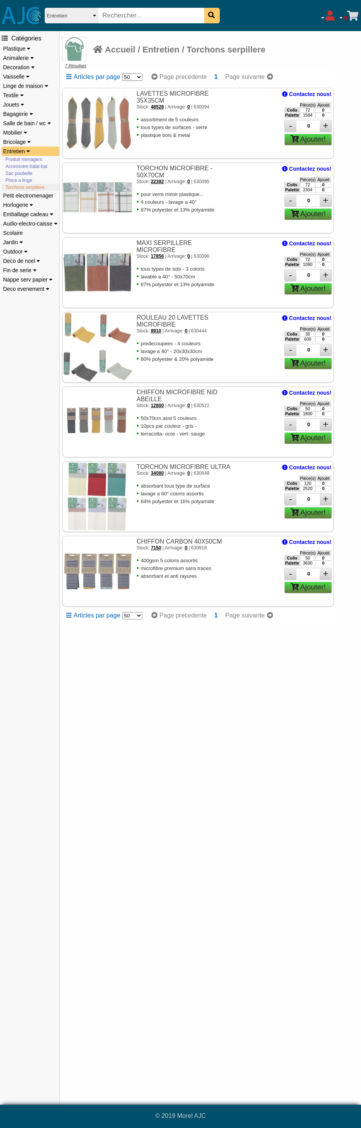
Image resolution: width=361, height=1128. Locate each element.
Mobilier (15, 132)
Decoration (19, 67)
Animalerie (18, 58)
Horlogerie (18, 205)
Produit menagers (23, 159)
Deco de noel (21, 261)
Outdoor (15, 251)
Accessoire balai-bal (26, 166)
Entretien (16, 151)
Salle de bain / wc (27, 123)
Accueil (114, 49)
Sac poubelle (18, 173)
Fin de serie (20, 270)
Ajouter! (308, 139)
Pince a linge (18, 180)
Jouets (13, 104)
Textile (13, 95)
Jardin (13, 242)
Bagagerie (18, 114)
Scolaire (13, 233)
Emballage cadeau (28, 214)
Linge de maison (25, 86)
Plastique (16, 48)
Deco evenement (26, 289)
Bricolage (17, 142)
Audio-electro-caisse (30, 223)
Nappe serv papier (28, 279)
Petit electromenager (28, 195)
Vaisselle (16, 76)
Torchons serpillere (25, 187)
